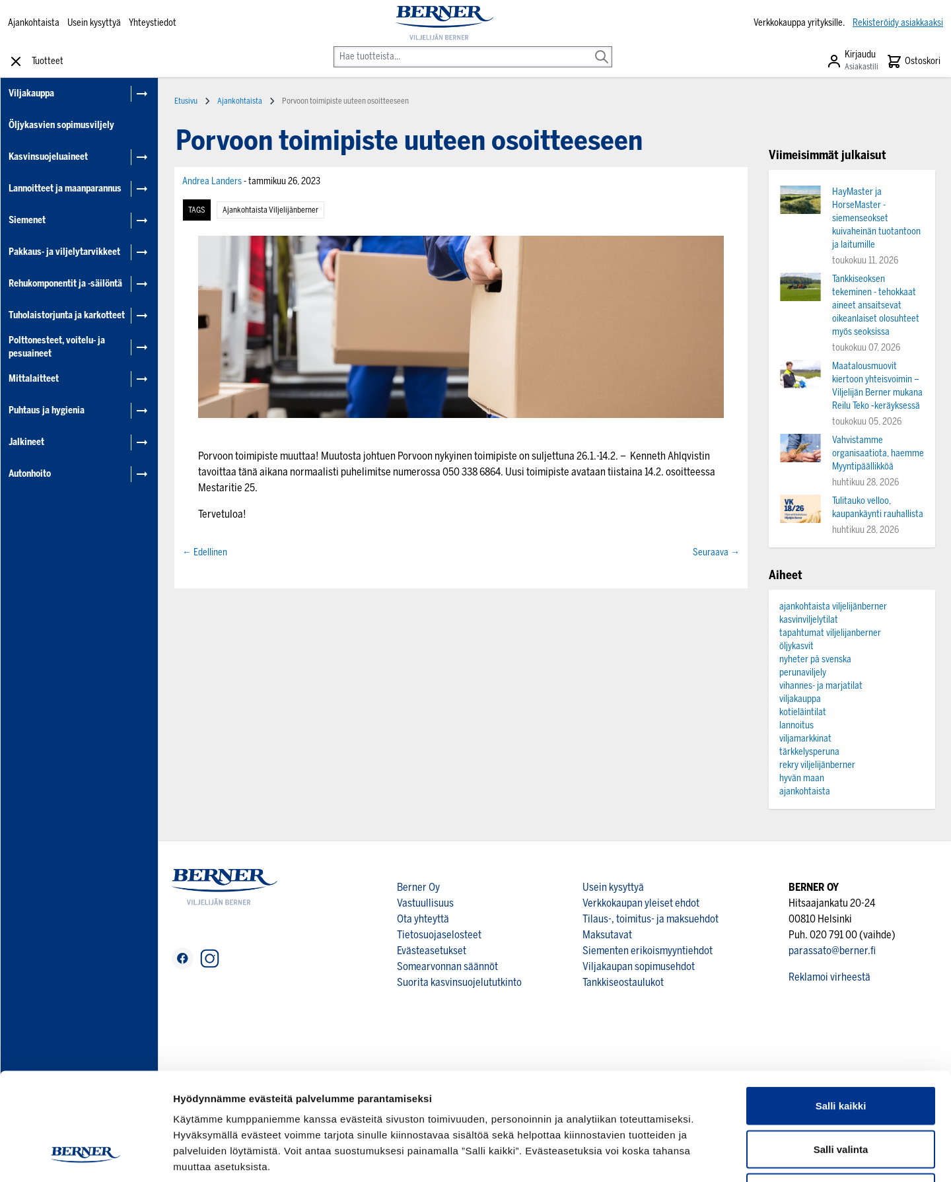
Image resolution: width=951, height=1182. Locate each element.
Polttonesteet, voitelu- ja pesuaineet (57, 347)
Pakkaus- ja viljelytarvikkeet (64, 252)
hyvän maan (801, 778)
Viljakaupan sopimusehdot (638, 966)
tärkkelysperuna (809, 751)
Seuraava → (716, 552)
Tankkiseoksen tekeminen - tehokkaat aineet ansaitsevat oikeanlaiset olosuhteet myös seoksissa (875, 305)
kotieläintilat (802, 712)
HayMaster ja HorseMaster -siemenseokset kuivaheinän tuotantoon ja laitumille (876, 218)
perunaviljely (802, 672)
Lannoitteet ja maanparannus (65, 188)
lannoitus (796, 725)
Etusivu (185, 101)
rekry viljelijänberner (817, 765)
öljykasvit (796, 646)
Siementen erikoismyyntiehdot (647, 950)
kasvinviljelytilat (808, 619)
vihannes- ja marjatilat (821, 685)
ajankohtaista (804, 791)
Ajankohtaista (33, 22)
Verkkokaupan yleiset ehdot (640, 903)
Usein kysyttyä (94, 22)
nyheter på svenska (815, 659)
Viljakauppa (31, 93)
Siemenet (27, 220)
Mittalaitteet (34, 378)
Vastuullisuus (425, 903)
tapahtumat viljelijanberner (830, 633)
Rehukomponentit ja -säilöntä (65, 283)
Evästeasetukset (431, 950)
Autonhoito (30, 473)
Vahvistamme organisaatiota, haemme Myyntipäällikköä (878, 453)
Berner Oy (418, 887)
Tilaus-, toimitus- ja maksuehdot (650, 919)
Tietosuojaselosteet (439, 934)
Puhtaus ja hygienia (47, 410)
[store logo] (444, 23)
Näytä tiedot (706, 1156)
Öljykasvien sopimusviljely (61, 125)
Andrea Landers (213, 181)
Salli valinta (841, 1052)
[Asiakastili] (852, 61)
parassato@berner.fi (832, 950)
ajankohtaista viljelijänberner (270, 210)
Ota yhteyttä (423, 919)
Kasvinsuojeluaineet (48, 156)
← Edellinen (204, 552)
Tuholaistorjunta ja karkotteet (67, 315)
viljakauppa (800, 699)
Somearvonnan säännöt (447, 966)
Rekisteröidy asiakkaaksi (898, 22)
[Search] (602, 47)
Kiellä (841, 1095)
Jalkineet (26, 442)
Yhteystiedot (152, 22)
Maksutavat (607, 934)
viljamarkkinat (805, 738)
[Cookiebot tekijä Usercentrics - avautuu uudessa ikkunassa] (85, 1156)
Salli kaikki (841, 1008)
